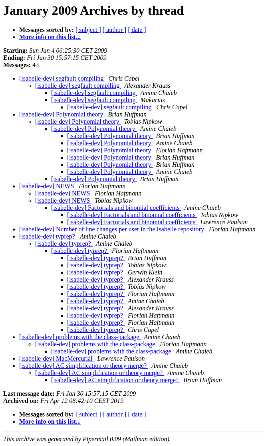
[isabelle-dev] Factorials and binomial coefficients (116, 207)
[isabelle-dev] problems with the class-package (80, 337)
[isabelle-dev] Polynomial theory (62, 114)
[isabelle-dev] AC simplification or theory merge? (83, 365)
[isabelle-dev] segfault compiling (62, 78)
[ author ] (115, 29)
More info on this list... (50, 37)
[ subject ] (88, 29)
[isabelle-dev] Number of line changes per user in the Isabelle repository (112, 229)
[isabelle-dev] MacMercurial (56, 358)
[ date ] (137, 29)
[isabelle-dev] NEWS (47, 186)
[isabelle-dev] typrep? (48, 236)
